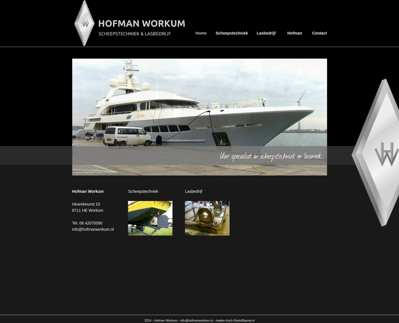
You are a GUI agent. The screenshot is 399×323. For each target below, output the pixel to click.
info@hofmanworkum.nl (93, 229)
